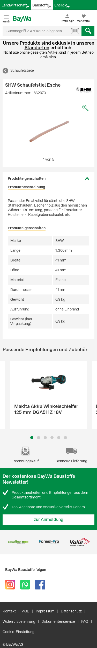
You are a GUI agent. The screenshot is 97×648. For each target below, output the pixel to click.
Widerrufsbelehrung (19, 621)
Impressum (45, 611)
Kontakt (9, 611)
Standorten (37, 48)
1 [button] (32, 437)
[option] (48, 128)
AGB (25, 611)
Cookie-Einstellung (18, 631)
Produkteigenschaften (27, 178)
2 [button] (39, 437)
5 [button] (59, 437)
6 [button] (65, 437)
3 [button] (45, 437)
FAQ (84, 621)
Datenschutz (71, 611)
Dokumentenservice (58, 621)
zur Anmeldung (48, 519)
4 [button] (52, 437)
